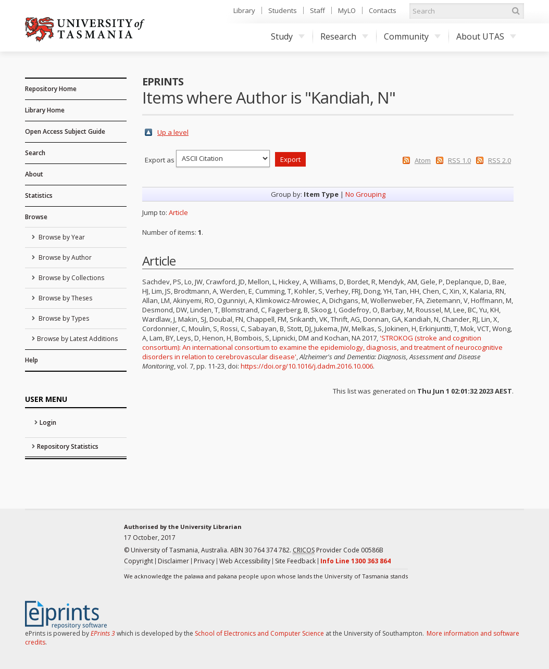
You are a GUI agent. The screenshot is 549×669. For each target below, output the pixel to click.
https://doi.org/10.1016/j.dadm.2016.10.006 (307, 366)
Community (412, 36)
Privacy (204, 561)
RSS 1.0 (459, 160)
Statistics (39, 195)
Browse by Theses (64, 298)
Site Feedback (295, 561)
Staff (317, 10)
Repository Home (51, 88)
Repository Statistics (67, 446)
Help (31, 360)
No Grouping (365, 194)
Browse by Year (61, 237)
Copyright (138, 561)
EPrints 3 (103, 633)
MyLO (347, 10)
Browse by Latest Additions (77, 338)
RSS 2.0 (499, 160)
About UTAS (486, 36)
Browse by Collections (70, 277)
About (34, 174)
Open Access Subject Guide (65, 131)
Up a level (173, 132)
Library (244, 10)
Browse (36, 216)
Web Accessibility (244, 561)
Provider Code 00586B (338, 550)
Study (288, 36)
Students (282, 10)
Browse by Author (64, 257)
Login (48, 422)
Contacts (382, 10)
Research (344, 36)
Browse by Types (63, 318)
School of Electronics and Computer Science (259, 633)
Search (35, 152)
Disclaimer (173, 561)
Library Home (45, 110)
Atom (423, 160)
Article (178, 212)
